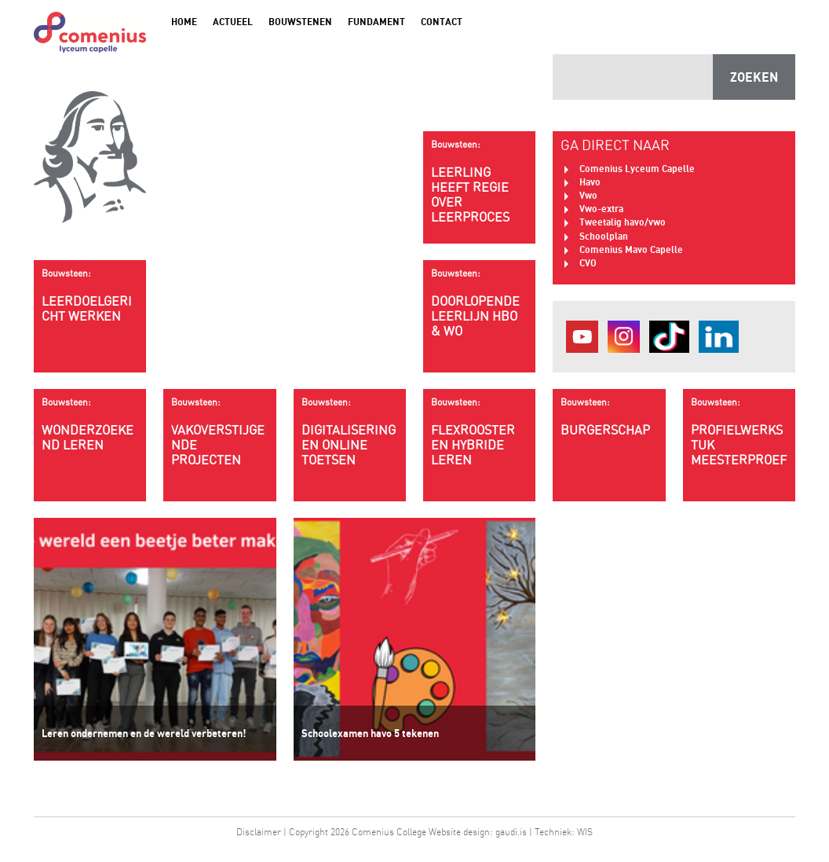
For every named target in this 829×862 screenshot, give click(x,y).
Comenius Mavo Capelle (631, 249)
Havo (590, 182)
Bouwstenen (300, 22)
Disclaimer (258, 832)
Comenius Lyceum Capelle (637, 168)
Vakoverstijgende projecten (219, 432)
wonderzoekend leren (90, 424)
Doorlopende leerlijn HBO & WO (479, 303)
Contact (441, 22)
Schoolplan (603, 236)
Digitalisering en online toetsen (349, 432)
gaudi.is (511, 832)
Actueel (233, 22)
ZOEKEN (754, 77)
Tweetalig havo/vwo (622, 222)
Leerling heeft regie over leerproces (479, 181)
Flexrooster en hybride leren (479, 432)
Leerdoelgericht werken (90, 295)
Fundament (376, 22)
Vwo (588, 195)
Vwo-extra (601, 209)
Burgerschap (609, 417)
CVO (588, 263)
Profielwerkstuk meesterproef (739, 432)
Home (184, 22)
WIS (585, 832)
